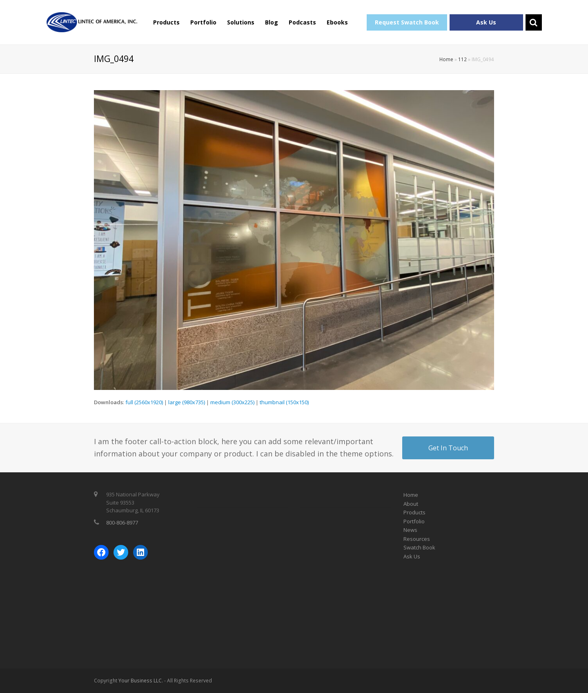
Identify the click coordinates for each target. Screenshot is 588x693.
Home (446, 59)
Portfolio (203, 22)
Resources (416, 538)
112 (462, 59)
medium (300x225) (232, 402)
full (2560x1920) (144, 402)
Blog (271, 22)
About (410, 503)
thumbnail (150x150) (284, 402)
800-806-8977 (122, 522)
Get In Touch (448, 447)
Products (166, 22)
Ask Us (486, 22)
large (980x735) (186, 402)
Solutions (240, 22)
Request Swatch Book (407, 22)
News (410, 530)
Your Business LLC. (140, 680)
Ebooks (337, 22)
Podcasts (302, 22)
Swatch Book (419, 547)
